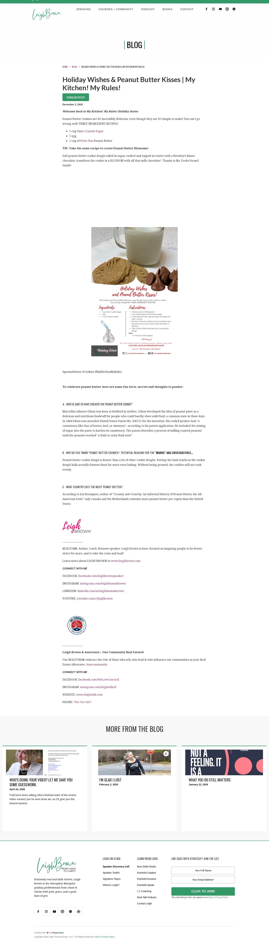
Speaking (83, 9)
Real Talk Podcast (146, 897)
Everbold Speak (145, 885)
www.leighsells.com (89, 694)
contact (187, 9)
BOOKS (167, 9)
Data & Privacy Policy (218, 897)
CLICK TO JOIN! (203, 891)
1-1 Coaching (144, 891)
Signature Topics (111, 879)
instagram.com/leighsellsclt (98, 687)
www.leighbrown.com (125, 561)
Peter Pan (86, 141)
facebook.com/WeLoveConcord (98, 679)
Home (65, 66)
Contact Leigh (144, 903)
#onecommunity (96, 664)
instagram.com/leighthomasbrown (103, 583)
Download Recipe (76, 97)
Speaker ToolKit (111, 872)
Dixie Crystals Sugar (90, 131)
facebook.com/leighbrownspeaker (101, 576)
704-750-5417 (82, 702)
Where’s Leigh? (111, 885)
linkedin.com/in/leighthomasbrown (101, 591)
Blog (74, 66)
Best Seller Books (146, 866)
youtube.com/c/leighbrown (95, 598)
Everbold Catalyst (146, 872)
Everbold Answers (146, 879)
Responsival (57, 933)
